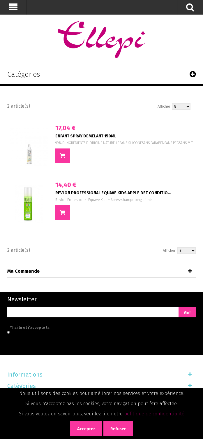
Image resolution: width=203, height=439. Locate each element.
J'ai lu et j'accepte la (56, 327)
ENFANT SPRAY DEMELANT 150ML (85, 136)
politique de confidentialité (154, 414)
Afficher (164, 106)
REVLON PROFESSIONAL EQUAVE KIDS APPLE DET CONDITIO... (113, 192)
